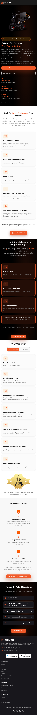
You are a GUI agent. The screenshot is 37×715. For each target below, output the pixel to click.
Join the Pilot (18, 68)
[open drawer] (35, 2)
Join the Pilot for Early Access (18, 576)
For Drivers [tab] (24, 349)
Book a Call (18, 233)
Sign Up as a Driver (18, 73)
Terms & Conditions (7, 675)
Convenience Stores (7, 685)
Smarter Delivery (6, 702)
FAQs (2, 671)
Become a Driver (6, 700)
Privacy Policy (5, 678)
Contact (3, 669)
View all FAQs (18, 631)
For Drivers (4, 690)
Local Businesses (6, 688)
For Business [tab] (13, 349)
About (3, 673)
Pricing (3, 667)
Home (3, 664)
